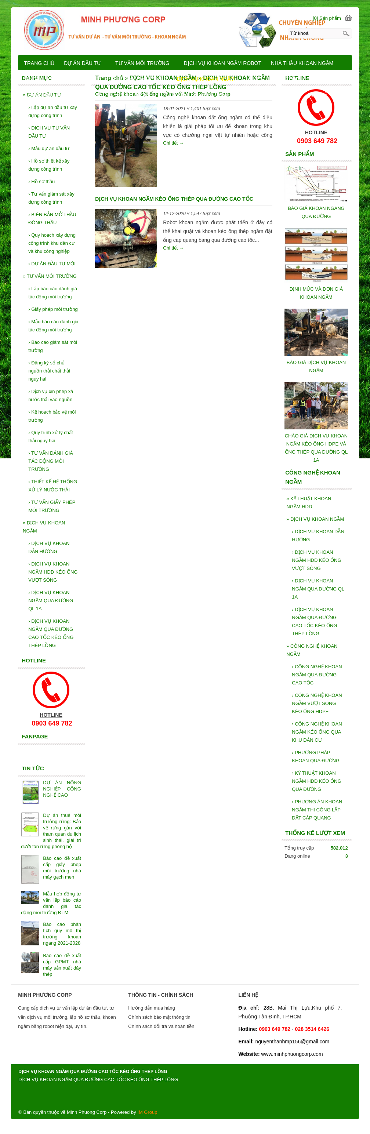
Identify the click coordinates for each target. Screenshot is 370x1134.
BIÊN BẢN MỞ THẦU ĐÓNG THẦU (52, 218)
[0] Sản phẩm (327, 18)
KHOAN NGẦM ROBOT (52, 79)
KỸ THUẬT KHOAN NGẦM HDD (308, 502)
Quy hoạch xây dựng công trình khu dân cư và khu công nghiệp (52, 243)
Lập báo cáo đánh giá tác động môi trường (52, 292)
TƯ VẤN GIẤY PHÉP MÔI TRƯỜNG (51, 506)
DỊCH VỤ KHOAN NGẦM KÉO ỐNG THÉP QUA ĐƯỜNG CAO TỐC (174, 199)
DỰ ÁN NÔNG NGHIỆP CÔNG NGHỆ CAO (62, 789)
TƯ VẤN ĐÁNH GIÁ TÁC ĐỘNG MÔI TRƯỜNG (50, 461)
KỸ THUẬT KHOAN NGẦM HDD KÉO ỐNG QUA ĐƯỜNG (316, 781)
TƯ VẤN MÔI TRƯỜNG (50, 276)
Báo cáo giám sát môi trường (52, 346)
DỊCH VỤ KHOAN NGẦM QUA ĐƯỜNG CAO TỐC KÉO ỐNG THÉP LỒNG (314, 621)
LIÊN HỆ (317, 95)
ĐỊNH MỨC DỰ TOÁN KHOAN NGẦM (293, 79)
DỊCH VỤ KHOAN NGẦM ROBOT (222, 63)
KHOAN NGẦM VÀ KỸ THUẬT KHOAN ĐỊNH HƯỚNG (87, 95)
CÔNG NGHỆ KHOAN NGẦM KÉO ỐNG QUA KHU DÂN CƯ (317, 732)
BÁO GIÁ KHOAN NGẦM (269, 95)
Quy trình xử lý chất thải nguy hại (50, 436)
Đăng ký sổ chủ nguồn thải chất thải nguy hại (49, 371)
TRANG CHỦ (39, 63)
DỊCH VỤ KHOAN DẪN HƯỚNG (318, 535)
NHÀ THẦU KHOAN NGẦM (302, 63)
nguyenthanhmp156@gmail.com (292, 1041)
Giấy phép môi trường (53, 309)
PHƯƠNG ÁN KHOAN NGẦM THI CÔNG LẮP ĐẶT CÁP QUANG (317, 810)
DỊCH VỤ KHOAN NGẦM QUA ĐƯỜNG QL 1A (318, 589)
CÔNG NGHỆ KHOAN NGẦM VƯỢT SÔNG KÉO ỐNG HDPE (317, 703)
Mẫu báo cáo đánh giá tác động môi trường (53, 325)
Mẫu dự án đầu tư (48, 148)
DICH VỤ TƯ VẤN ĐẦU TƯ (49, 132)
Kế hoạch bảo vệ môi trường (52, 416)
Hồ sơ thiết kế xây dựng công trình (48, 165)
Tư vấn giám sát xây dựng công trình (51, 198)
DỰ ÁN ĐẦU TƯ (82, 63)
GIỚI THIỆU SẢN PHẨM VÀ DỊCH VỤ (68, 110)
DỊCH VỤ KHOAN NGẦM (315, 519)
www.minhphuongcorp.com (292, 1054)
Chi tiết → (173, 143)
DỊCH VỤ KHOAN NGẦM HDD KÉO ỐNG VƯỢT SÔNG (316, 560)
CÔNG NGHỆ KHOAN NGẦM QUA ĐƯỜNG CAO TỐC (317, 675)
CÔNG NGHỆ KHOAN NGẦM (311, 650)
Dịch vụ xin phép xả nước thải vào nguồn (50, 395)
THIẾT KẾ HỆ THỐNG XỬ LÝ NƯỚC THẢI (52, 486)
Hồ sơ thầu (41, 181)
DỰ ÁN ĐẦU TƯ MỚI (52, 263)
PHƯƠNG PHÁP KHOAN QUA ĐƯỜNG (316, 756)
